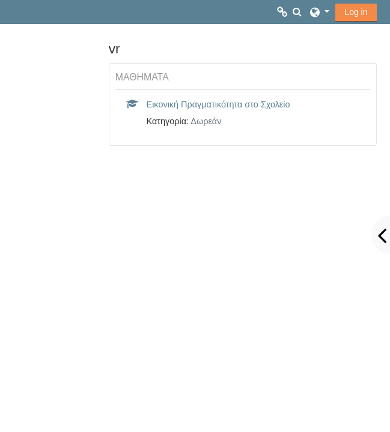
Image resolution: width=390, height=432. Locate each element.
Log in (355, 12)
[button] (296, 12)
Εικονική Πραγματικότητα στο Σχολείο (218, 104)
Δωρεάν (205, 121)
